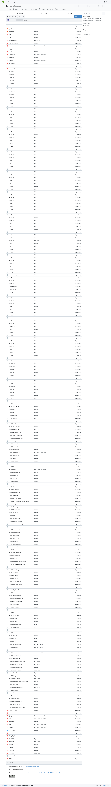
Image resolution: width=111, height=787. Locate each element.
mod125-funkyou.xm (14, 429)
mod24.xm (11, 140)
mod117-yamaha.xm (14, 406)
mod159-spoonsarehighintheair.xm (18, 529)
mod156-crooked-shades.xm (16, 521)
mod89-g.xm (12, 326)
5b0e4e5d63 (20, 20)
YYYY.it (10, 759)
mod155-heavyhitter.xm (15, 518)
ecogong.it (11, 46)
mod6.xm (11, 89)
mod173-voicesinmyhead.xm (16, 570)
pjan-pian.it (11, 716)
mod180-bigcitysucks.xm (15, 590)
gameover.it (12, 54)
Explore (8, 2)
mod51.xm (11, 217)
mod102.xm (12, 363)
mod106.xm (12, 375)
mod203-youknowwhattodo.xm (17, 661)
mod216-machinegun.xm (15, 701)
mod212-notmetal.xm (14, 690)
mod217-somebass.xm (14, 704)
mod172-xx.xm (12, 567)
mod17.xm (11, 120)
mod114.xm (12, 398)
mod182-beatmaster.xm (15, 595)
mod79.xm (11, 298)
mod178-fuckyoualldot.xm (15, 584)
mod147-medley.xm (14, 495)
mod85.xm (11, 315)
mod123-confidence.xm (15, 424)
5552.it (10, 37)
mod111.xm (12, 389)
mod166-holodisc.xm (14, 550)
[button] (16, 16)
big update (37, 23)
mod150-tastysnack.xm (15, 504)
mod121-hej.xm (13, 418)
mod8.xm (11, 94)
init (35, 71)
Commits (19, 13)
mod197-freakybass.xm (15, 644)
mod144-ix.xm (12, 487)
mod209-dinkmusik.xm (14, 678)
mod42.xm (11, 192)
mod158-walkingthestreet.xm (16, 527)
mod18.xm (11, 123)
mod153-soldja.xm (13, 512)
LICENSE (11, 66)
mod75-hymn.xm (13, 286)
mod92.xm (11, 335)
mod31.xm (11, 160)
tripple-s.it (11, 753)
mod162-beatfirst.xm (14, 538)
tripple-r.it (11, 750)
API (108, 785)
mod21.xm (11, 132)
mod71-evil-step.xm (14, 275)
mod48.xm (11, 209)
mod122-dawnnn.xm (14, 421)
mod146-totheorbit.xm (14, 492)
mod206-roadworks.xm (15, 670)
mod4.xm (11, 83)
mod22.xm (11, 134)
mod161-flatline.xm (14, 535)
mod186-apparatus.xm (14, 610)
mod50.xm (11, 215)
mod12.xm (11, 106)
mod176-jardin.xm (13, 578)
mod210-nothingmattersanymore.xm (18, 681)
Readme (86, 23)
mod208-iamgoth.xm (14, 676)
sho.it (10, 733)
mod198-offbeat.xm (14, 647)
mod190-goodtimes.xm (15, 624)
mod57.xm (11, 235)
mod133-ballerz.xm (14, 455)
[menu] (98, 785)
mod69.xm (11, 269)
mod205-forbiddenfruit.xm (15, 667)
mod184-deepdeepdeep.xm (16, 601)
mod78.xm (11, 295)
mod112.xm (12, 392)
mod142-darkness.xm (14, 481)
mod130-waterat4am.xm (15, 444)
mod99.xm (11, 355)
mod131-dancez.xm (14, 449)
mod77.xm (11, 292)
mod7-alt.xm (12, 91)
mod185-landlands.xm (14, 607)
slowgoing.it (12, 736)
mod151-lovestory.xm (14, 507)
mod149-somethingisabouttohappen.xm (19, 501)
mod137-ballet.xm (13, 467)
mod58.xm (11, 237)
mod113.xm (12, 395)
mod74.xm (11, 283)
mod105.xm (12, 372)
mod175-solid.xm (13, 575)
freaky (36, 624)
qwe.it (10, 724)
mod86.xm (11, 318)
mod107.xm (12, 378)
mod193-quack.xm (13, 633)
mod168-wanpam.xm (14, 555)
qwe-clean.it (12, 721)
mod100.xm (12, 358)
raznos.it (11, 727)
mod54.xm (11, 226)
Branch (44, 13)
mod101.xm (12, 361)
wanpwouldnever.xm (14, 756)
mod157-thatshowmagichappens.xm (18, 524)
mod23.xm (11, 137)
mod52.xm (11, 220)
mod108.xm (12, 381)
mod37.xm (11, 177)
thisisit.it (11, 747)
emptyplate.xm (12, 49)
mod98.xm (11, 352)
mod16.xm (11, 117)
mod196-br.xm (12, 641)
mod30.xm (11, 157)
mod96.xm (11, 346)
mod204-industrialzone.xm (15, 664)
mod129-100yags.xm (14, 441)
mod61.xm (11, 246)
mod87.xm (11, 321)
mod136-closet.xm (13, 464)
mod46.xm (11, 203)
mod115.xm (12, 401)
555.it (10, 34)
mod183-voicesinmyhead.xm (16, 598)
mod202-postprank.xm (14, 658)
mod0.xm (11, 71)
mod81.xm (11, 303)
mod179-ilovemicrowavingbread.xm (18, 587)
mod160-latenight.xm (14, 532)
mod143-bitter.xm (13, 484)
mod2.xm (11, 77)
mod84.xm (11, 312)
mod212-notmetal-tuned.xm (16, 687)
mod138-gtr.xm (12, 469)
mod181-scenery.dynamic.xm (16, 592)
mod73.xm (11, 280)
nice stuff (36, 240)
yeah (35, 627)
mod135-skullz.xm (13, 461)
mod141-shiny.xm (13, 478)
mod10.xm (11, 100)
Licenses (104, 785)
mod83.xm (11, 309)
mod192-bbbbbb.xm (14, 630)
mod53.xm (11, 223)
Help (14, 2)
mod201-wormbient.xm (15, 655)
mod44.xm (11, 197)
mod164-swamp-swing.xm (15, 544)
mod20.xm (11, 129)
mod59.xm (11, 240)
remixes (11, 26)
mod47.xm (11, 206)
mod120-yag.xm (13, 415)
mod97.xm (11, 349)
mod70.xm (11, 272)
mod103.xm (12, 366)
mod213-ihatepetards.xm (15, 693)
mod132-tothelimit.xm (14, 452)
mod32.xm (11, 163)
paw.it (10, 713)
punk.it (10, 718)
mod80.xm (11, 300)
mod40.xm (11, 186)
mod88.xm (11, 323)
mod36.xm (11, 174)
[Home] (3, 2)
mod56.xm (11, 232)
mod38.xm (11, 180)
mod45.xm (11, 200)
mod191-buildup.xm (14, 627)
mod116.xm (12, 404)
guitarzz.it (11, 57)
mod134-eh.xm (12, 458)
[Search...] (103, 13)
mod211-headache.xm (14, 684)
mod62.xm (11, 249)
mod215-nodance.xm (14, 698)
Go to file (21, 16)
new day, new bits (38, 644)
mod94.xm (11, 341)
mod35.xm (11, 172)
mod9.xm (11, 97)
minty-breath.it (12, 69)
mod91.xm (11, 332)
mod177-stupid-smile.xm (15, 581)
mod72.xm (11, 278)
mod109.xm (12, 383)
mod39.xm (11, 183)
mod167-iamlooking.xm (15, 552)
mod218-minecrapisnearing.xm (17, 707)
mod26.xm (11, 146)
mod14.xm (11, 112)
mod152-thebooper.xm (14, 509)
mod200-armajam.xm (14, 653)
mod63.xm (11, 252)
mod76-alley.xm (13, 289)
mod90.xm (11, 329)
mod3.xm (11, 80)
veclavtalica (12, 6)
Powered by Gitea (6, 785)
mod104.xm (12, 369)
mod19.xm (11, 126)
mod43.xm (11, 195)
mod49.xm (11, 212)
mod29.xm (11, 154)
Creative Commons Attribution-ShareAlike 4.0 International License (45, 773)
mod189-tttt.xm (13, 621)
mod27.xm (11, 149)
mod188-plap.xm (13, 618)
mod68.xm (11, 266)
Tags (69, 13)
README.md (12, 730)
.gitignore (11, 31)
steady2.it (11, 741)
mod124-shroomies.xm (15, 426)
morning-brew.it (13, 710)
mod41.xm (11, 189)
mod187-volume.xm (14, 615)
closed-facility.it (13, 40)
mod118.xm (12, 409)
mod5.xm (11, 86)
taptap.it (11, 744)
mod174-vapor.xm (13, 572)
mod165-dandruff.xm (14, 547)
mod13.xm (11, 109)
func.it (10, 51)
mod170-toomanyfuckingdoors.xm (17, 561)
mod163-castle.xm (13, 541)
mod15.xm (11, 114)
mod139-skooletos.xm (14, 472)
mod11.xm (11, 103)
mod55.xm (11, 229)
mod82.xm (11, 306)
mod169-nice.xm (13, 558)
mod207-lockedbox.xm (14, 673)
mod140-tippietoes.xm (14, 475)
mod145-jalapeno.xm (14, 489)
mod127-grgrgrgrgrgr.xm (15, 435)
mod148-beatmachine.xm (15, 498)
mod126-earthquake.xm (15, 432)
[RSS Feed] (76, 6)
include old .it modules (40, 46)
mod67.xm (11, 263)
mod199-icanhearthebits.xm (16, 650)
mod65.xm (11, 258)
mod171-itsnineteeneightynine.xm (17, 564)
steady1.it (11, 738)
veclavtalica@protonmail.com (30, 767)
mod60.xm (11, 243)
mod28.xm (11, 152)
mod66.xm (11, 260)
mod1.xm (11, 74)
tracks (19, 6)
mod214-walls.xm (13, 696)
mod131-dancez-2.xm (14, 446)
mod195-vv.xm (12, 638)
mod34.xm (11, 169)
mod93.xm (11, 338)
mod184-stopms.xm (14, 604)
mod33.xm (11, 166)
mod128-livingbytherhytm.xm (16, 438)
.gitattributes (12, 28)
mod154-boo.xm (13, 515)
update (25, 20)
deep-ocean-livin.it (13, 43)
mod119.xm (12, 412)
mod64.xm (11, 255)
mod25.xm (11, 143)
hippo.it (11, 60)
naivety (10, 23)
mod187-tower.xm (13, 613)
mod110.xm (12, 386)
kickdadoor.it (12, 63)
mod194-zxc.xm (13, 635)
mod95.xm (11, 343)
